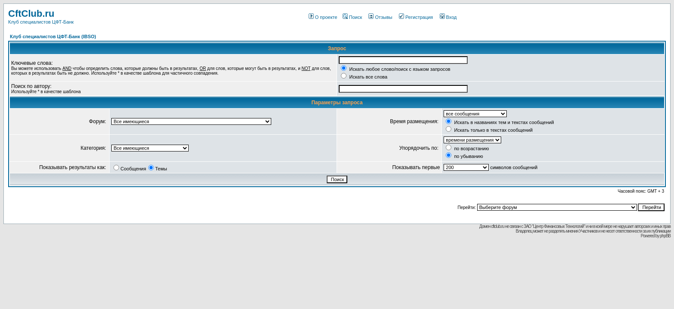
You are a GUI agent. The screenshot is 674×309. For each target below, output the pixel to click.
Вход (448, 17)
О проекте (323, 17)
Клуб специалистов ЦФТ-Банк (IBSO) (53, 36)
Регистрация (416, 17)
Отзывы (380, 17)
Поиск (352, 17)
